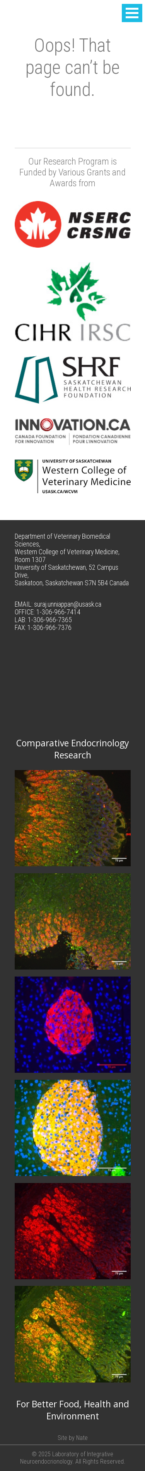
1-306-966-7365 (50, 620)
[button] (132, 13)
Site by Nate (73, 1438)
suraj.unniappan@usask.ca (67, 604)
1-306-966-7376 (49, 627)
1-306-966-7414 (58, 612)
